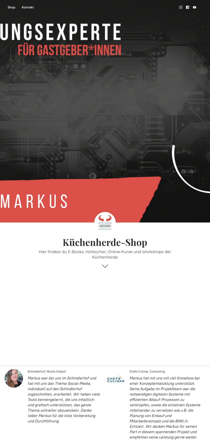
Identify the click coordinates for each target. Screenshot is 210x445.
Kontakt (28, 7)
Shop (11, 7)
